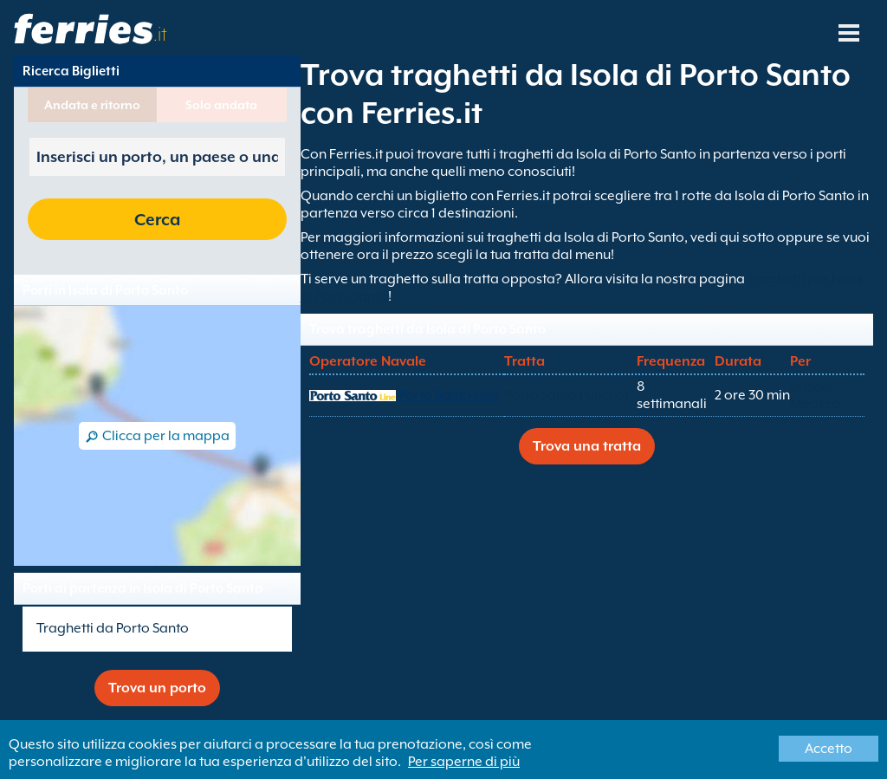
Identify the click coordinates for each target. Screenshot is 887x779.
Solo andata (221, 105)
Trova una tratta (587, 446)
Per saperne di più (464, 761)
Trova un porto (157, 688)
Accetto (828, 748)
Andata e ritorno (92, 105)
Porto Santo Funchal (566, 395)
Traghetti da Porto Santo (112, 628)
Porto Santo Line (449, 395)
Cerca (157, 219)
